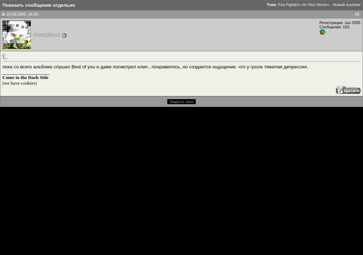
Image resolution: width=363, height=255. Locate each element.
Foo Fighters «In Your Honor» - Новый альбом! (319, 4)
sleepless (47, 34)
